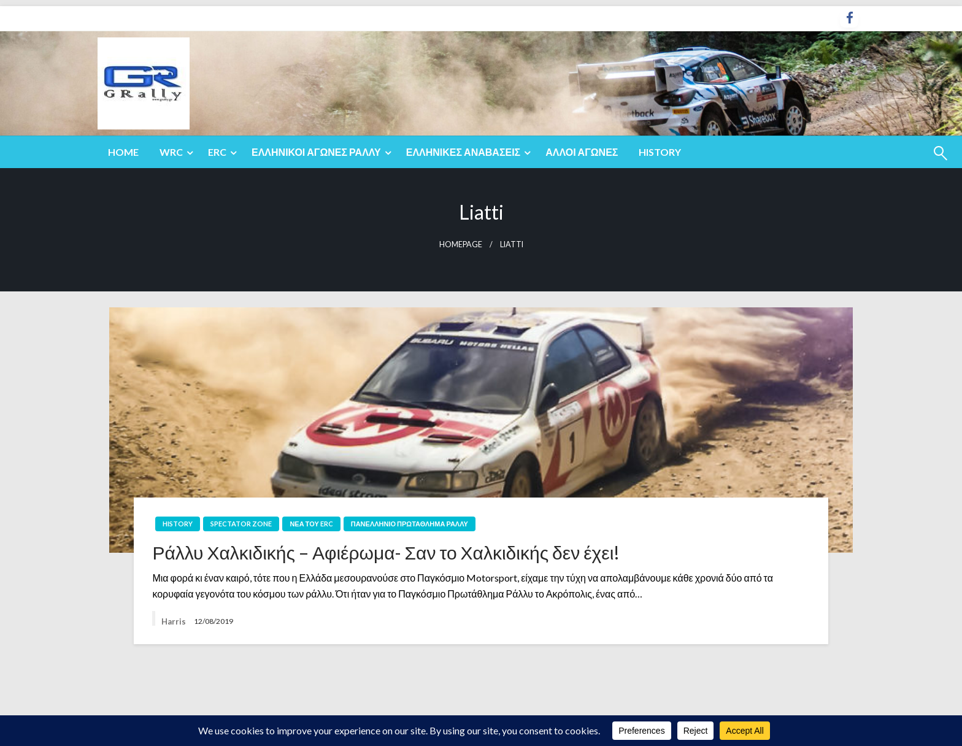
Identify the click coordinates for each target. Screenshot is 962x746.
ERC (217, 152)
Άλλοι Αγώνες (581, 152)
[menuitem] (123, 152)
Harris (174, 621)
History (660, 152)
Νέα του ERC (311, 524)
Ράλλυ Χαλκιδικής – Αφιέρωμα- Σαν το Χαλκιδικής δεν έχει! (386, 552)
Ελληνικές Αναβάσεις (463, 152)
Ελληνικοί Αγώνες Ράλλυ (316, 152)
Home (123, 152)
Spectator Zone (241, 524)
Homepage (460, 244)
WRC (171, 152)
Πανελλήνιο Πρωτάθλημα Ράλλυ (409, 524)
